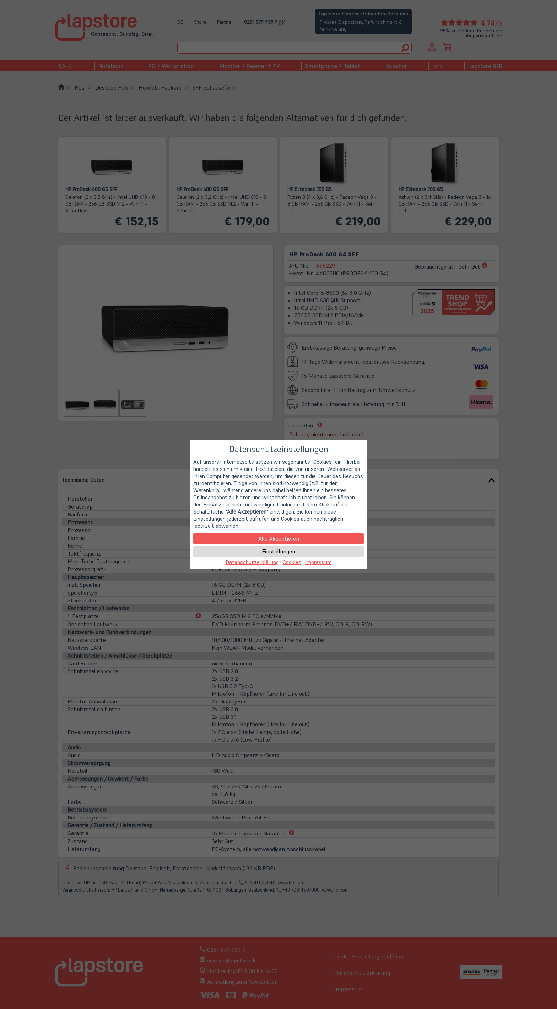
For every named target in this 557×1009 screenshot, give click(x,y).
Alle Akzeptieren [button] (278, 538)
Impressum (318, 562)
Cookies (292, 562)
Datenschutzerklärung (252, 562)
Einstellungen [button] (278, 551)
